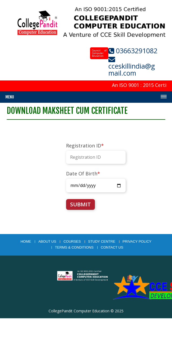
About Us (47, 241)
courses (72, 241)
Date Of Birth (83, 173)
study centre (101, 241)
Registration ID (85, 145)
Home (25, 241)
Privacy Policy (137, 241)
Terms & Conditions (74, 247)
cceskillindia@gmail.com (131, 69)
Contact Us (112, 247)
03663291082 (135, 50)
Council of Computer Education (99, 53)
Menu (9, 97)
